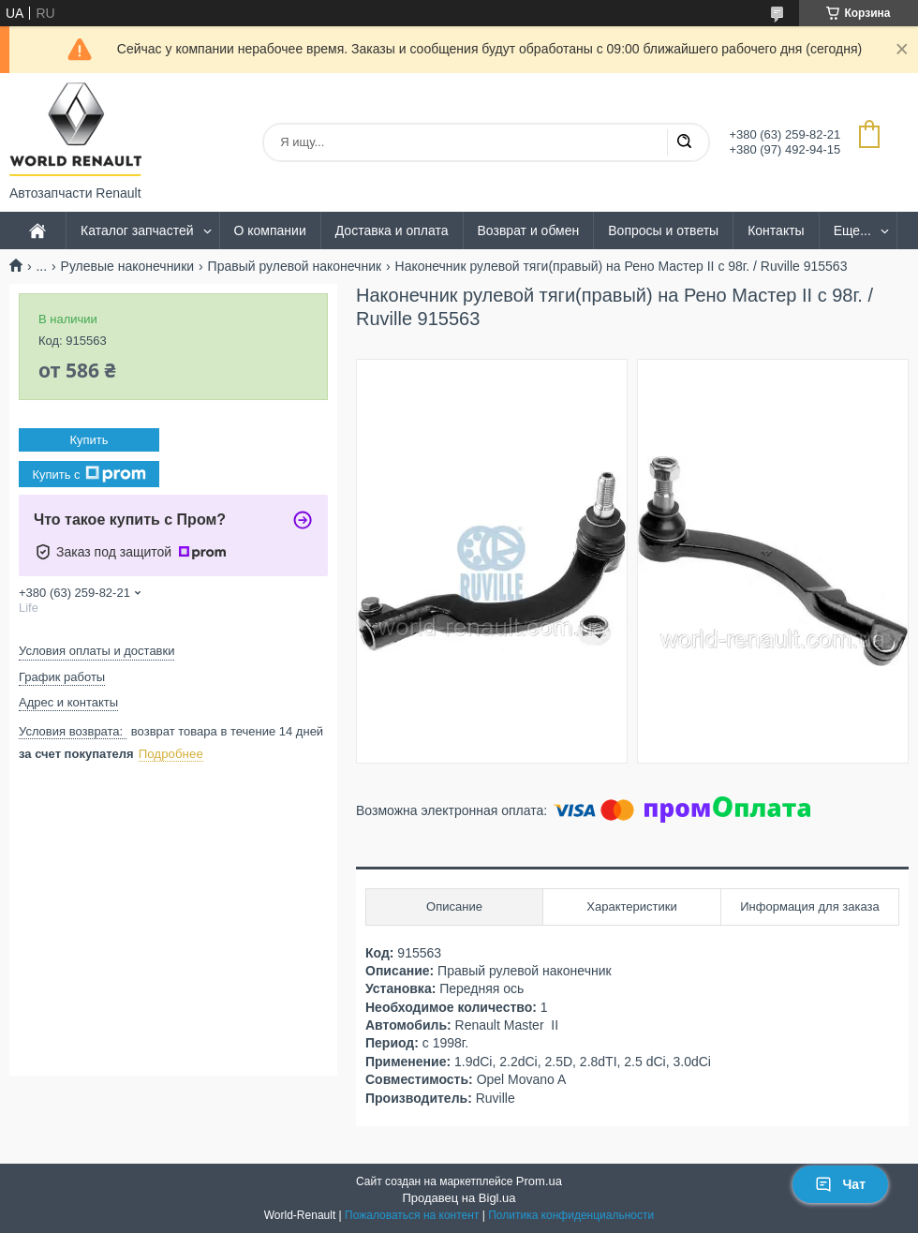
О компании (270, 230)
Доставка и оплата (392, 230)
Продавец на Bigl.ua (458, 1198)
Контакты (776, 230)
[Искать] (684, 142)
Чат (840, 1184)
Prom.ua (539, 1181)
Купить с (88, 474)
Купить (88, 440)
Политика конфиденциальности (571, 1215)
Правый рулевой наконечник (295, 266)
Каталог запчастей (137, 230)
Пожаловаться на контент (412, 1215)
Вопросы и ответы (663, 230)
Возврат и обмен (529, 230)
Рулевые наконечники (128, 266)
